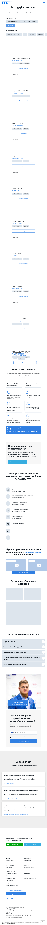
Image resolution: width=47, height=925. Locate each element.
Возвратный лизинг (11, 871)
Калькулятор (9, 875)
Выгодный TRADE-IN (11, 873)
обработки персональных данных (29, 736)
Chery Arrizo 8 (9, 880)
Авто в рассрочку (29, 867)
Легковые (20, 13)
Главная (4, 13)
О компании (27, 860)
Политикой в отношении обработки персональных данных (22, 922)
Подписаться (17, 462)
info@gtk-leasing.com (30, 878)
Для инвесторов (28, 870)
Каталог (11, 13)
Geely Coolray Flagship (12, 885)
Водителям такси (10, 862)
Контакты (26, 865)
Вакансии (27, 863)
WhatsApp (15, 844)
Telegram (33, 844)
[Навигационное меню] (44, 2)
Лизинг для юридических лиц (10, 868)
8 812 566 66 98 (28, 876)
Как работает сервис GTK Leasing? (14, 805)
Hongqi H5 (8, 883)
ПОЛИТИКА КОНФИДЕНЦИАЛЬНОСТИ (14, 917)
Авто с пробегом (10, 865)
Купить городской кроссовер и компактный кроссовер (21, 790)
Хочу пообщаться (23, 741)
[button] (23, 68)
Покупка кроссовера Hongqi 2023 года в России (19, 775)
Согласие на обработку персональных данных (18, 915)
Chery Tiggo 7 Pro (10, 878)
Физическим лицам (11, 860)
